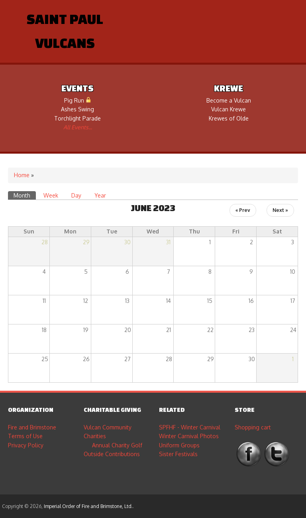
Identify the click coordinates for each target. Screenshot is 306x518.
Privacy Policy (25, 445)
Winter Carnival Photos (189, 436)
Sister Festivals (178, 454)
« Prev (242, 210)
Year (100, 195)
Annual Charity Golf (117, 445)
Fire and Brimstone (32, 427)
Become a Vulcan (228, 100)
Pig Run (77, 100)
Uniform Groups (179, 445)
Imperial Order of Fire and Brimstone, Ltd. (88, 506)
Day (76, 195)
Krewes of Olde (229, 118)
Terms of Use (25, 436)
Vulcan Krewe (228, 109)
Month (25, 195)
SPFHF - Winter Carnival (189, 427)
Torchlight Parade (77, 118)
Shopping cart (253, 427)
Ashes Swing (77, 109)
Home (21, 175)
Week (50, 195)
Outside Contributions (112, 454)
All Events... (77, 127)
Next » (280, 210)
